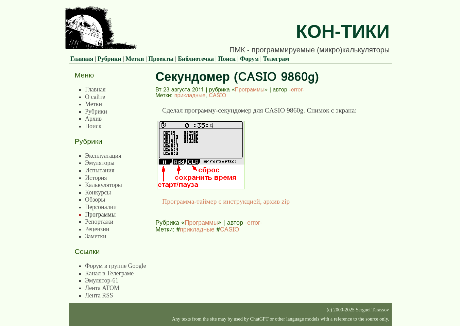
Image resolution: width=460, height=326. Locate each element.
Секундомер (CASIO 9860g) (237, 76)
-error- (296, 89)
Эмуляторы (99, 162)
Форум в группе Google (115, 265)
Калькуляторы (103, 185)
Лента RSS (99, 295)
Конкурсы (98, 192)
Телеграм (276, 58)
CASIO (217, 95)
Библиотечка (196, 58)
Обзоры (95, 199)
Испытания (99, 170)
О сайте (95, 96)
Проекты (160, 58)
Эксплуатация (103, 155)
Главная (81, 58)
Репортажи (99, 221)
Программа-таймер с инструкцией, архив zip (226, 201)
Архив (93, 118)
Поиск (227, 58)
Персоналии (101, 207)
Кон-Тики (343, 31)
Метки (134, 58)
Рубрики (109, 58)
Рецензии (97, 229)
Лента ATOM (102, 288)
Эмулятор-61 (101, 280)
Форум (249, 58)
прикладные (190, 95)
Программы (249, 89)
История (96, 177)
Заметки (95, 236)
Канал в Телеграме (109, 273)
